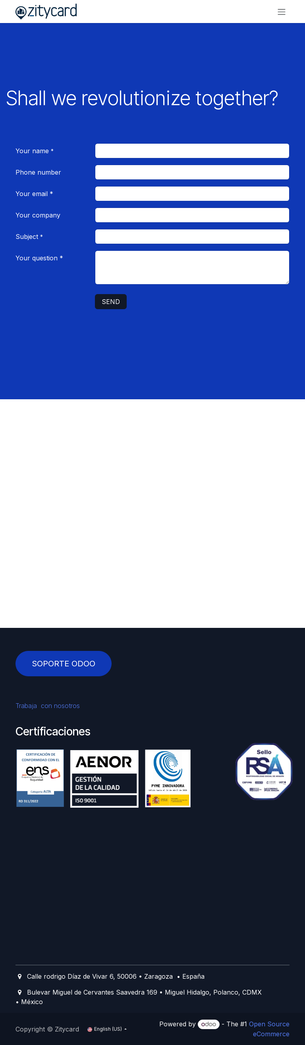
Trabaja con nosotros (51, 706)
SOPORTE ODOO (63, 663)
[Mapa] (152, 577)
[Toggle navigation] (282, 11)
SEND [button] (111, 302)
